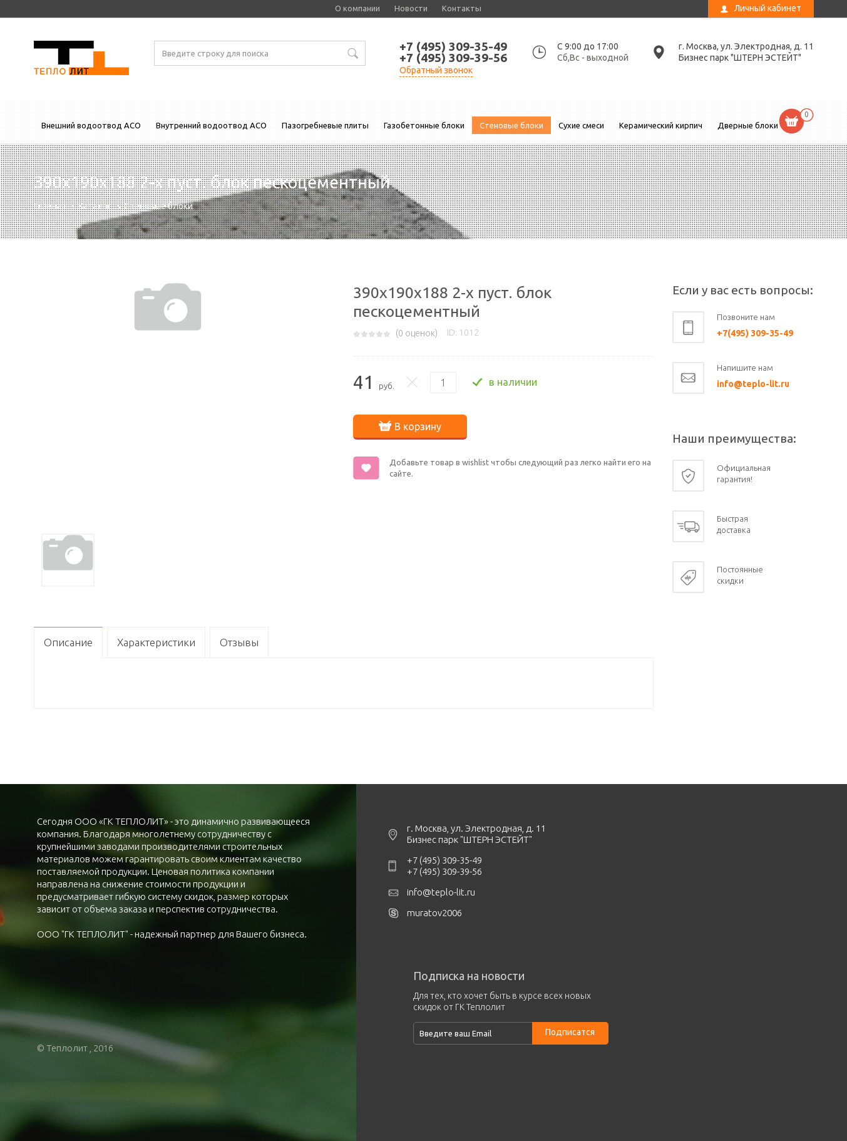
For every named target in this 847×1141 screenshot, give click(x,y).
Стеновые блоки (511, 125)
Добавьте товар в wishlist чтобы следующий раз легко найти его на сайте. (520, 468)
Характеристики (156, 642)
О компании (357, 8)
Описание (68, 642)
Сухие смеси (581, 125)
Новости (411, 8)
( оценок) (417, 333)
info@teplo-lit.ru (753, 384)
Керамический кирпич (660, 125)
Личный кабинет (767, 8)
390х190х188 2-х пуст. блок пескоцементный (81, 59)
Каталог (94, 206)
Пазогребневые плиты (325, 125)
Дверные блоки (747, 125)
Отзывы (239, 642)
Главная (50, 206)
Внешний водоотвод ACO (91, 125)
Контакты (461, 8)
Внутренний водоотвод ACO (211, 125)
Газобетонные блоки (424, 125)
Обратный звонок (436, 70)
